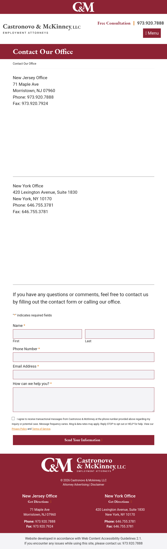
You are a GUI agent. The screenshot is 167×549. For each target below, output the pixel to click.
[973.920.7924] (35, 103)
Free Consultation (113, 23)
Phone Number (26, 348)
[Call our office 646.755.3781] (40, 205)
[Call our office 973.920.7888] (40, 97)
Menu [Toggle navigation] (153, 33)
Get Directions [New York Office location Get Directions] (120, 502)
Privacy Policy (19, 429)
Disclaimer (97, 484)
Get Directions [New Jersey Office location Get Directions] (39, 502)
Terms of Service (41, 429)
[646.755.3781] (35, 211)
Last (88, 341)
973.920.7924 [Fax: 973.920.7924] (39, 526)
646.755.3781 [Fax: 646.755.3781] (120, 526)
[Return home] (42, 29)
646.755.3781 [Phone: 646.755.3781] (120, 521)
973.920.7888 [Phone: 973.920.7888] (40, 521)
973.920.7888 (150, 23)
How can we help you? (32, 383)
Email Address (26, 366)
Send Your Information (82, 440)
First (16, 341)
